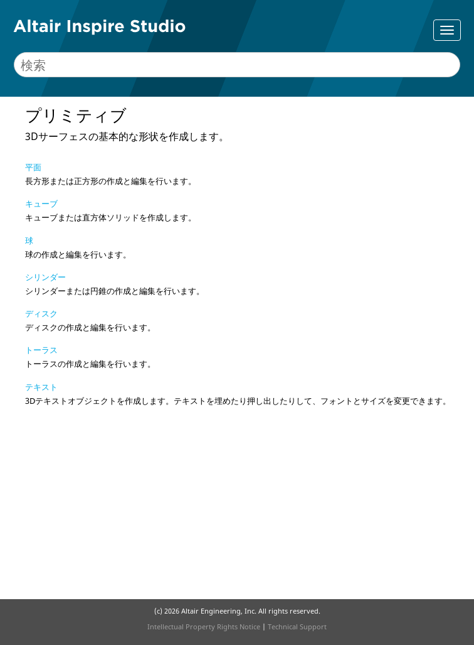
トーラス (41, 349)
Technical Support (297, 626)
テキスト (41, 387)
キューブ (41, 203)
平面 (33, 167)
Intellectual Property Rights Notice (203, 626)
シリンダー (45, 277)
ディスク (41, 313)
